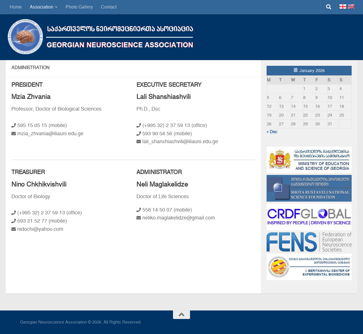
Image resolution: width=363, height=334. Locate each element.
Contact (109, 7)
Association (41, 7)
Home (16, 7)
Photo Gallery (79, 7)
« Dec (272, 132)
